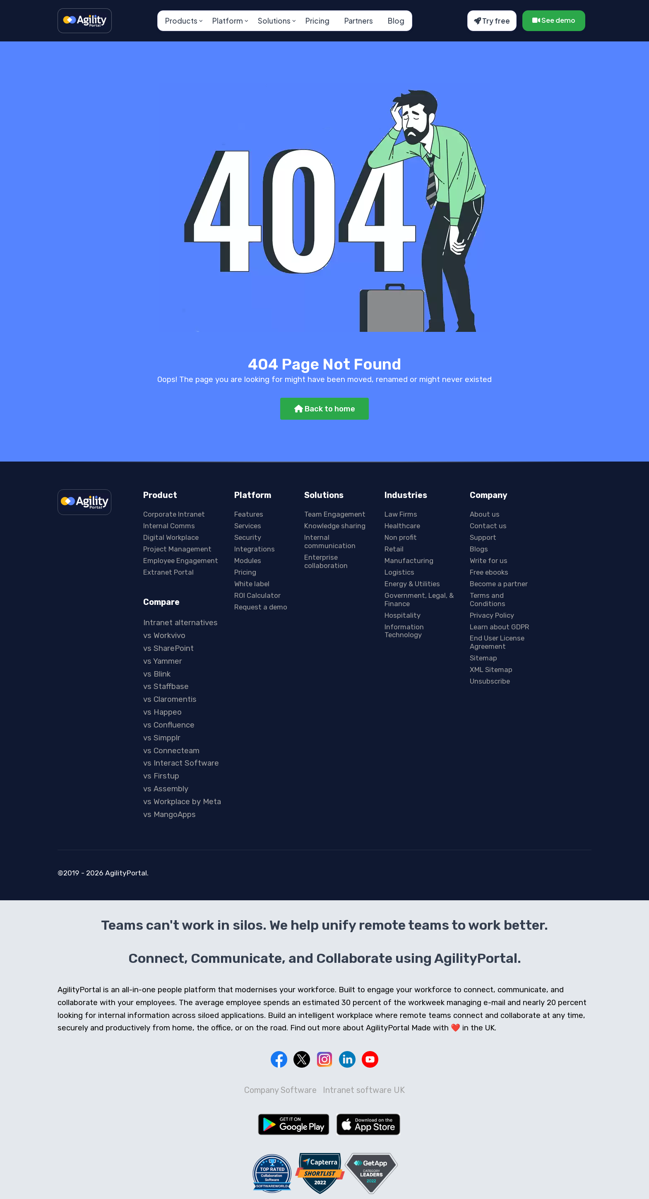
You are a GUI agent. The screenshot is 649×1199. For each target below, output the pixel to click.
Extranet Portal (168, 572)
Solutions (274, 20)
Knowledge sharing (334, 526)
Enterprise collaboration (326, 561)
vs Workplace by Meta (182, 801)
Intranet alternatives (180, 622)
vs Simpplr (161, 737)
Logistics (399, 572)
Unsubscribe (490, 681)
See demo (553, 20)
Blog (396, 20)
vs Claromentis (170, 699)
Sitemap (483, 658)
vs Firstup (161, 776)
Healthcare (402, 526)
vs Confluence (169, 725)
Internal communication (330, 541)
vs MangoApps (169, 814)
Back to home (324, 408)
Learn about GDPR (499, 627)
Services (247, 526)
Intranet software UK (364, 1090)
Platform (227, 20)
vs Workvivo (164, 635)
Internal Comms (169, 526)
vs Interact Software (181, 763)
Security (247, 537)
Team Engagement (334, 514)
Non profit (401, 537)
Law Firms (401, 514)
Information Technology (404, 631)
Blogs (479, 549)
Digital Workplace (171, 537)
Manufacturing (409, 560)
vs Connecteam (171, 750)
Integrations (254, 549)
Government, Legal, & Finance (419, 599)
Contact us (488, 526)
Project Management (177, 549)
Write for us (488, 560)
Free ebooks (489, 572)
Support (483, 537)
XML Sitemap (491, 669)
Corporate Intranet (174, 514)
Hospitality (403, 615)
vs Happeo (162, 712)
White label (251, 584)
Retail (394, 549)
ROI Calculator (257, 595)
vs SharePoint (168, 648)
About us (485, 514)
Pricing (317, 20)
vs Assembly (165, 788)
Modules (247, 560)
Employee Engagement (180, 560)
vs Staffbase (166, 686)
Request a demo (260, 607)
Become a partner (499, 584)
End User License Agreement (497, 642)
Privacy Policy (492, 615)
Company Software (280, 1090)
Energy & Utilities (412, 584)
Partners (358, 20)
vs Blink (157, 674)
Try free (492, 20)
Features (248, 514)
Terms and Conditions (487, 599)
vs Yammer (162, 661)
